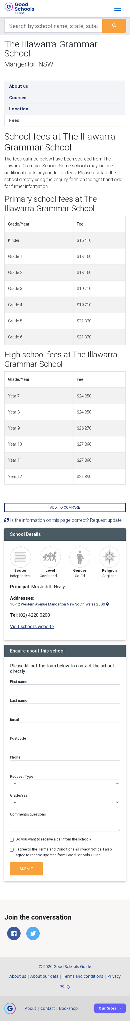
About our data (44, 976)
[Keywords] (53, 26)
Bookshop (68, 1008)
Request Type (21, 776)
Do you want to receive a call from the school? (53, 839)
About (30, 1008)
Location (18, 108)
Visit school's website (32, 626)
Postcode (18, 738)
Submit (26, 868)
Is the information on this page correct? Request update (63, 520)
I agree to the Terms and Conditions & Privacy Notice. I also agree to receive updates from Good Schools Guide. (64, 852)
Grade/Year (19, 795)
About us (18, 86)
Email (14, 719)
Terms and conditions (83, 976)
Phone (15, 757)
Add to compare (65, 507)
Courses (17, 97)
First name (18, 681)
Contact (47, 1008)
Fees (14, 120)
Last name (18, 700)
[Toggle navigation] (117, 8)
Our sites (107, 1008)
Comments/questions (28, 814)
